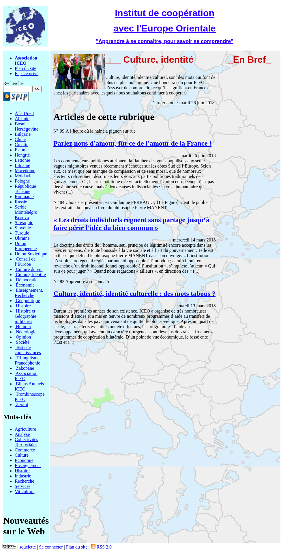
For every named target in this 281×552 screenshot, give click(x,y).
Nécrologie (25, 331)
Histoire (23, 305)
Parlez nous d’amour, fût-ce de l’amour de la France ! (132, 143)
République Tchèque (25, 189)
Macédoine (25, 170)
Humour (23, 326)
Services (22, 486)
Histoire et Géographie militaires (25, 316)
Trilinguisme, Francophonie (28, 360)
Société (22, 342)
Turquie (22, 233)
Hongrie (22, 155)
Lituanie (22, 165)
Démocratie (26, 279)
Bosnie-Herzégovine (26, 126)
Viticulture (24, 491)
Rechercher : (15, 83)
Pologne (22, 181)
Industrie (23, 475)
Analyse (22, 434)
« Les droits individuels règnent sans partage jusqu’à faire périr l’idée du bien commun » (131, 223)
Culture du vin (28, 269)
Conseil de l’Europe (25, 262)
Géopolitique (27, 300)
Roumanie (24, 196)
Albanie (22, 118)
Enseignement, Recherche (29, 293)
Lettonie (22, 160)
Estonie (22, 149)
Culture (22, 455)
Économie (25, 284)
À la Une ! (24, 113)
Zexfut (21, 404)
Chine (20, 139)
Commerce (25, 449)
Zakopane (24, 368)
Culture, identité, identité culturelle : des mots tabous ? (134, 293)
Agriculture (25, 429)
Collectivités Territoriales (26, 442)
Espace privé (26, 73)
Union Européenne (26, 246)
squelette (27, 546)
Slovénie (23, 227)
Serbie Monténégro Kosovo (26, 212)
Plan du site (25, 68)
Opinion (23, 336)
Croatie (21, 144)
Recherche (24, 481)
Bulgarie (23, 134)
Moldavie (23, 175)
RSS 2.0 (101, 546)
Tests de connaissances (28, 350)
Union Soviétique (31, 253)
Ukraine (22, 238)
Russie (21, 201)
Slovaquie (24, 222)
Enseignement (28, 465)
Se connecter (51, 546)
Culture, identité (30, 274)
